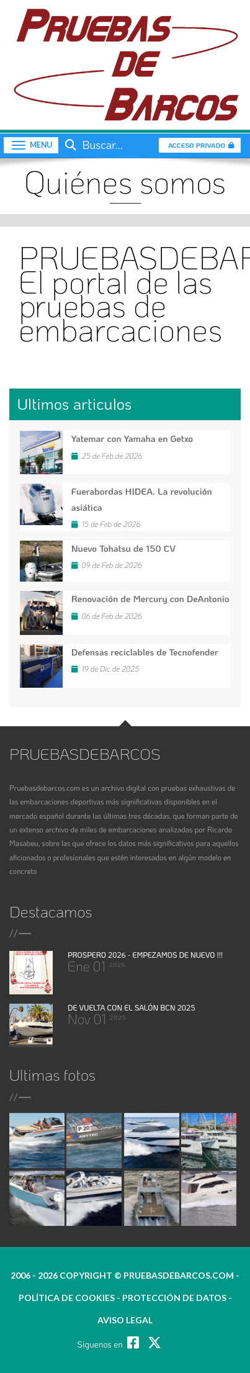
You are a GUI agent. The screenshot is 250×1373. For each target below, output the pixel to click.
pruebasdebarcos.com (178, 1275)
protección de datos (174, 1297)
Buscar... (92, 144)
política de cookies (67, 1297)
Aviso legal (125, 1320)
